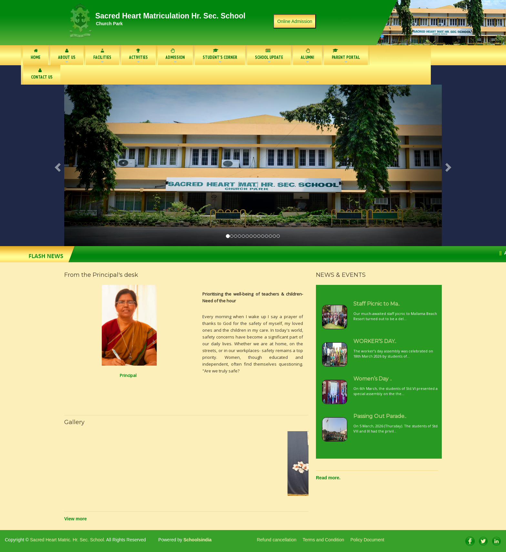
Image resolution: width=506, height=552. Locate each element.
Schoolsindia (197, 539)
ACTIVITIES (138, 56)
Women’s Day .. (372, 379)
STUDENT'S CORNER (220, 56)
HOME (35, 54)
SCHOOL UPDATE (269, 56)
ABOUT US (67, 56)
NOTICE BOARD (390, 54)
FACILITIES (102, 56)
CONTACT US (42, 74)
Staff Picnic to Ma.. (376, 304)
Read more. (328, 477)
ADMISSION (175, 56)
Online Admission (294, 21)
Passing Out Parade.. (379, 416)
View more (75, 518)
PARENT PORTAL (344, 56)
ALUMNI (307, 56)
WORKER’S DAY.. (374, 341)
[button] (92, 165)
